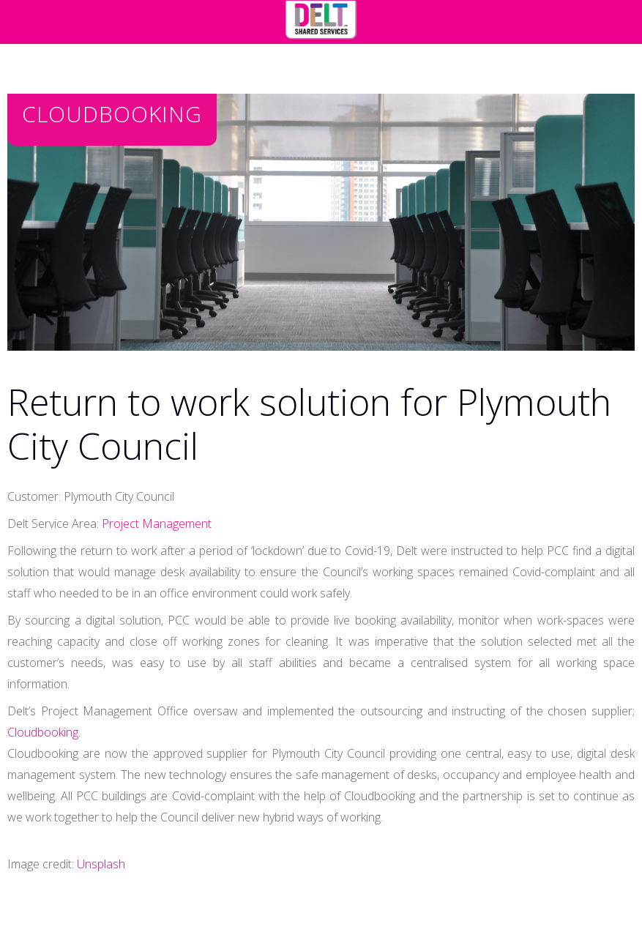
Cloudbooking (42, 732)
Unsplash (101, 864)
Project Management (157, 523)
